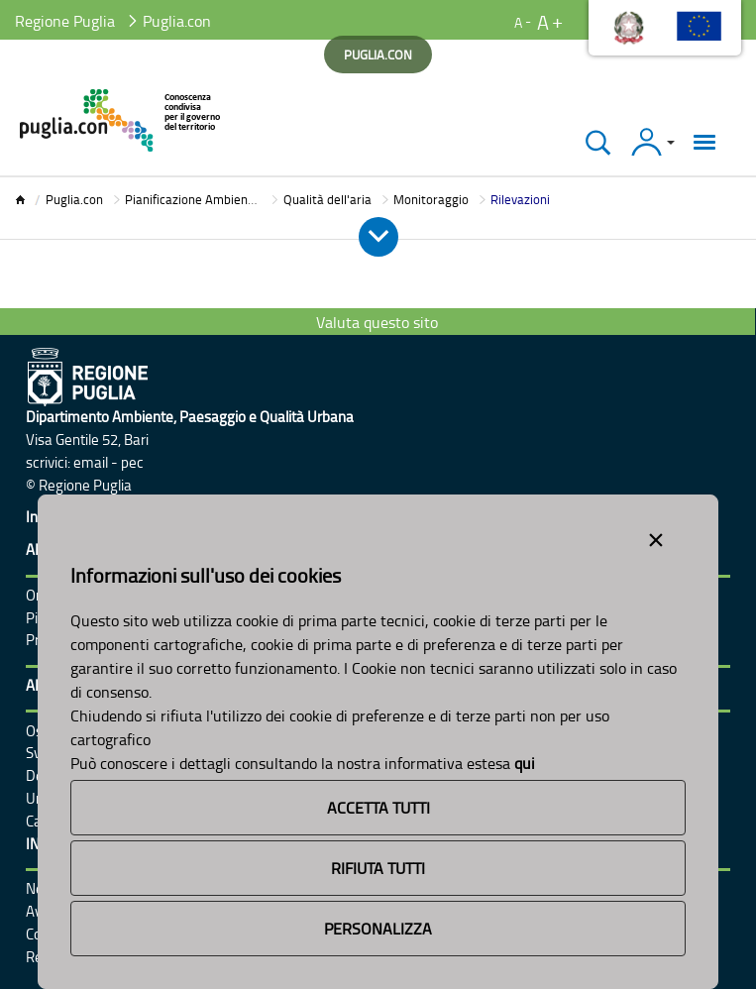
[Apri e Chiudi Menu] (378, 237)
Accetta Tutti (378, 808)
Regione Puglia (65, 21)
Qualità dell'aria (327, 199)
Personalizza (378, 928)
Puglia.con (74, 199)
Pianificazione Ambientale (197, 199)
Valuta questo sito (377, 322)
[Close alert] (656, 536)
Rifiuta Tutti (378, 868)
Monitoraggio (431, 199)
